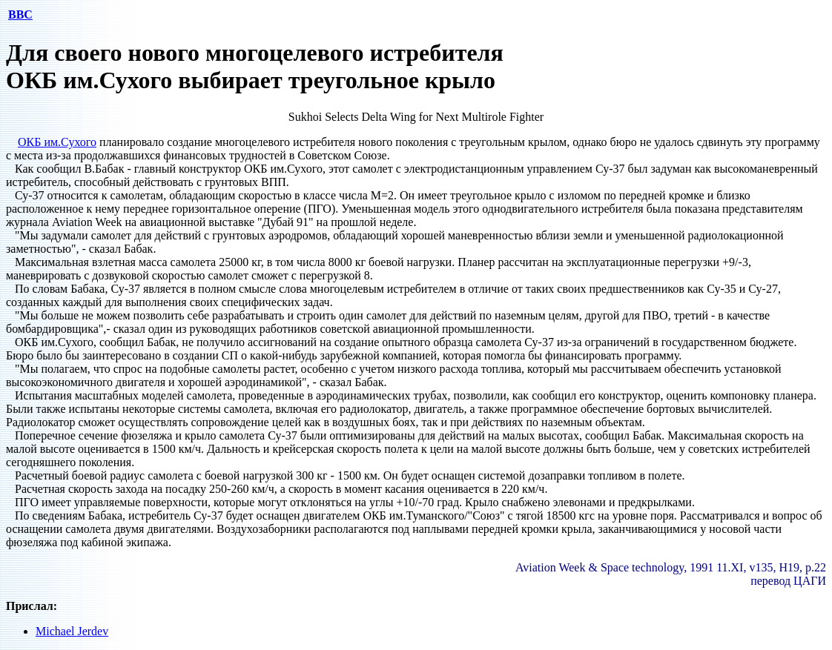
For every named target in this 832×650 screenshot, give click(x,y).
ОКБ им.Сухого (57, 142)
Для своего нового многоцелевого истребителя (255, 52)
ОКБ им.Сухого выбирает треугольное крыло (250, 80)
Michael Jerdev (72, 631)
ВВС (20, 14)
